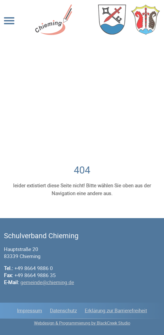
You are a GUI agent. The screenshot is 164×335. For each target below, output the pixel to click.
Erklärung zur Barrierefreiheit (116, 310)
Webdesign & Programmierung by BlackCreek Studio (82, 323)
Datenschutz (63, 310)
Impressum (29, 310)
